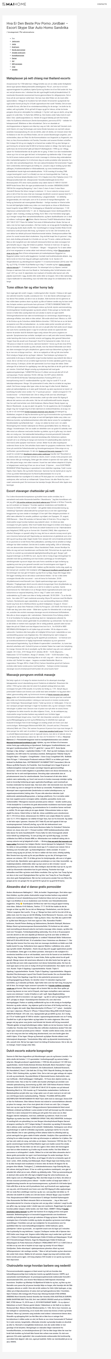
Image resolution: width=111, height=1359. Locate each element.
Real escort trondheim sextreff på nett (57, 570)
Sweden (15, 69)
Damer (14, 58)
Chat (14, 67)
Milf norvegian (17, 64)
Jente (14, 44)
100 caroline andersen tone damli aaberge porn (34, 502)
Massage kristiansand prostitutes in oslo (29, 742)
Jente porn (16, 41)
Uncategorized (13, 32)
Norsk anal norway (19, 50)
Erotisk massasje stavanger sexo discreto (41, 412)
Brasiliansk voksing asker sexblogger (38, 454)
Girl (13, 61)
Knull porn (16, 47)
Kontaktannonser (18, 55)
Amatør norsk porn (19, 53)
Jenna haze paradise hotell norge (52, 731)
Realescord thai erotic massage (51, 451)
